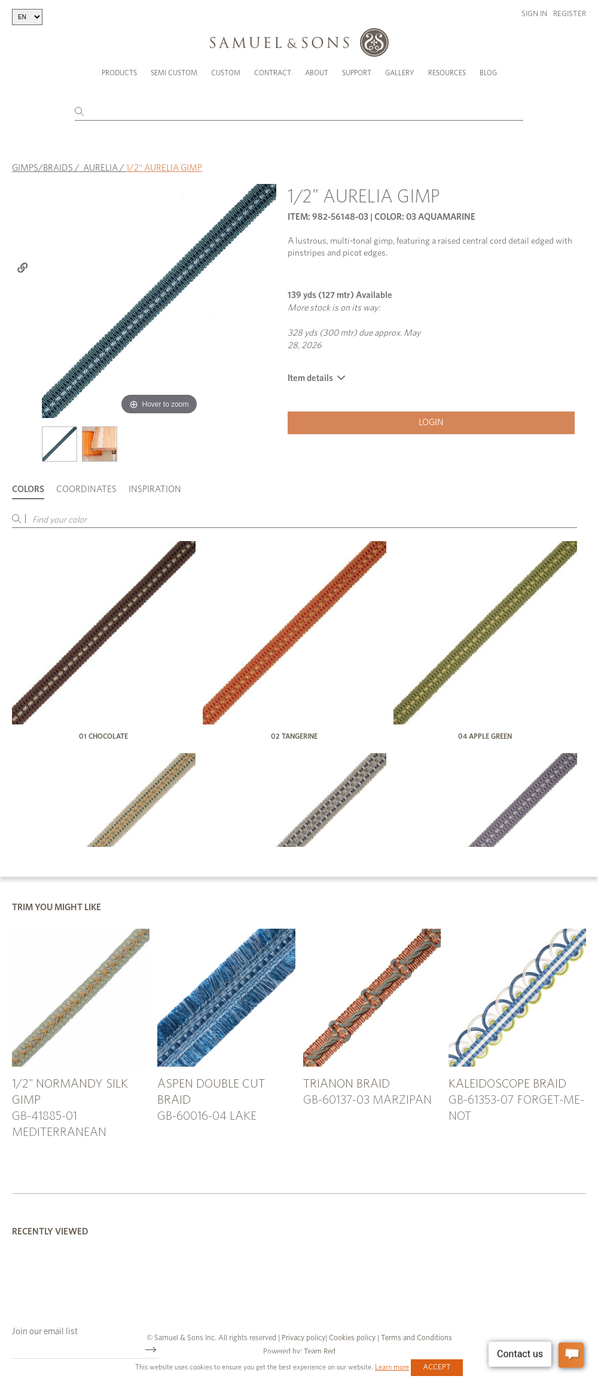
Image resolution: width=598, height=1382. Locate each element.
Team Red (319, 1352)
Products (119, 72)
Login (431, 422)
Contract (272, 72)
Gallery (399, 72)
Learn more (392, 1367)
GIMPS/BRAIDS (42, 168)
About (316, 72)
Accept (437, 1367)
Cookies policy (352, 1338)
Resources (447, 72)
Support (356, 72)
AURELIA (100, 168)
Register (569, 14)
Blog (488, 72)
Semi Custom (174, 72)
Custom (225, 72)
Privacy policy (303, 1338)
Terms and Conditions (415, 1338)
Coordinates (86, 489)
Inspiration (155, 489)
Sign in (534, 14)
